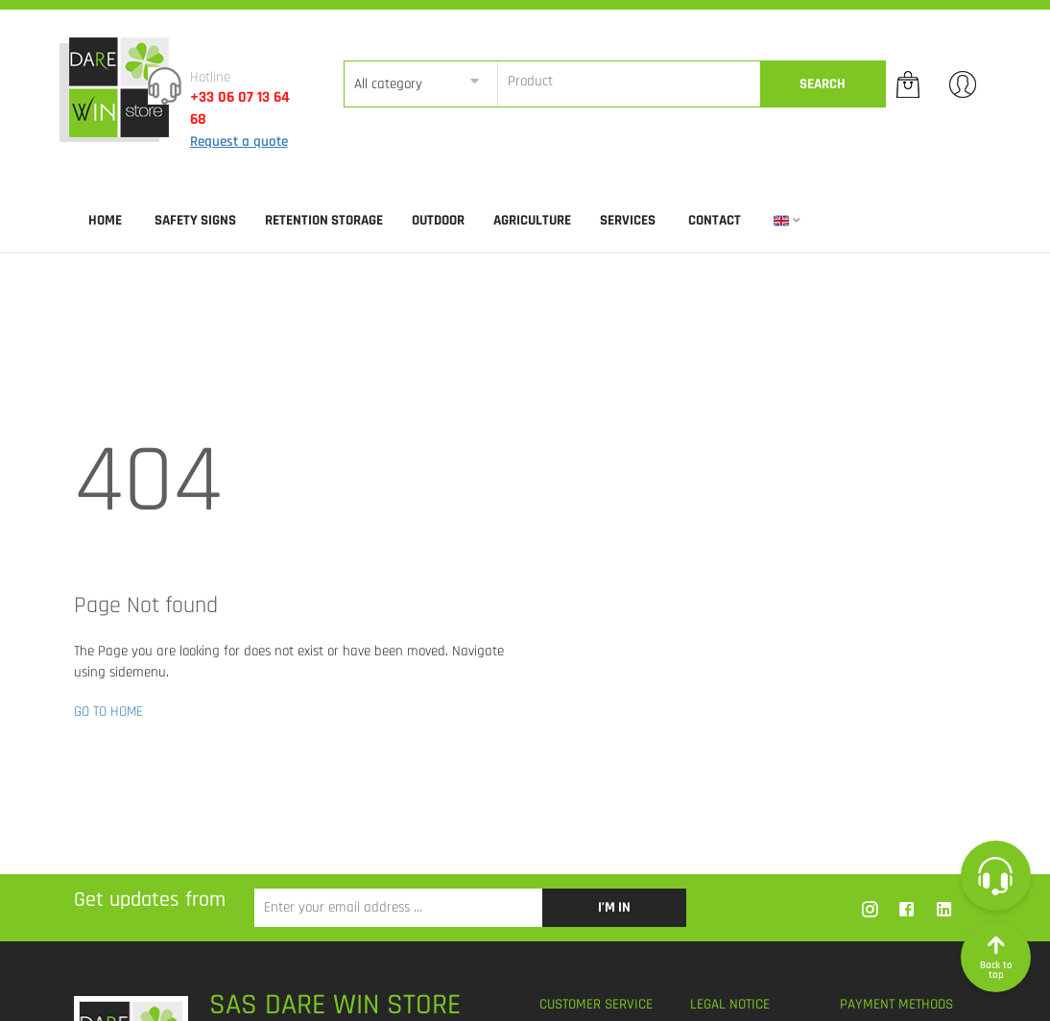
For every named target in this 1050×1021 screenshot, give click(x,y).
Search (822, 84)
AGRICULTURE (532, 220)
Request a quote (239, 141)
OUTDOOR (438, 220)
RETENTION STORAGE (324, 220)
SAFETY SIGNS (195, 220)
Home (105, 220)
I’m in (614, 907)
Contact (714, 220)
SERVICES (628, 220)
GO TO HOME (108, 711)
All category (388, 84)
